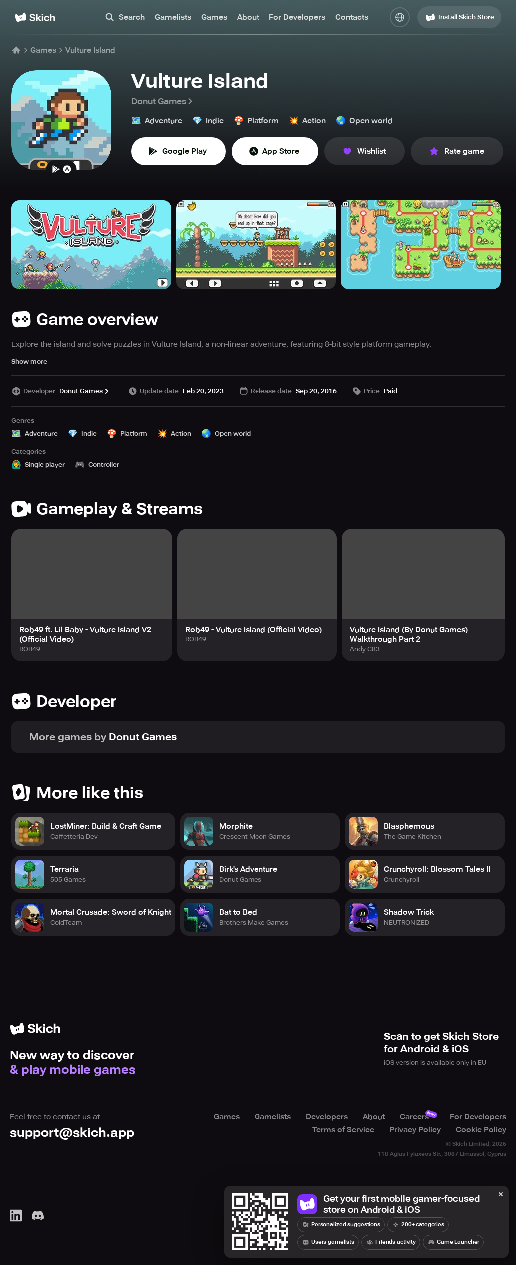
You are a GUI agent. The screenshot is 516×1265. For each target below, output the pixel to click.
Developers (327, 1116)
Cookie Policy (481, 1129)
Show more (29, 361)
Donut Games (162, 101)
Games (214, 17)
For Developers (297, 17)
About (248, 17)
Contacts (351, 17)
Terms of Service (343, 1129)
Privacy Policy (415, 1129)
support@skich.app (72, 1132)
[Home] (35, 17)
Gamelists (173, 17)
